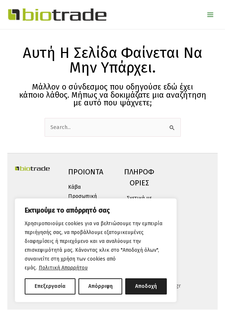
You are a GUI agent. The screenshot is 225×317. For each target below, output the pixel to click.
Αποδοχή (146, 286)
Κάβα (74, 187)
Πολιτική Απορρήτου (63, 268)
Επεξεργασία (50, 286)
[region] (96, 250)
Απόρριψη (100, 286)
